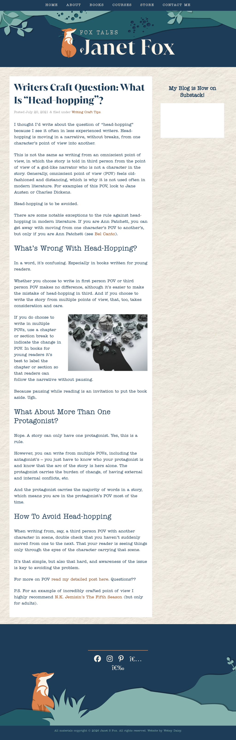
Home (51, 5)
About (73, 5)
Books (97, 5)
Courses (122, 5)
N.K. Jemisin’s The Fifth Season (88, 598)
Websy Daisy (172, 731)
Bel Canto (105, 234)
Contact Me (177, 5)
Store (147, 5)
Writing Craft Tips (86, 112)
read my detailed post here (79, 580)
